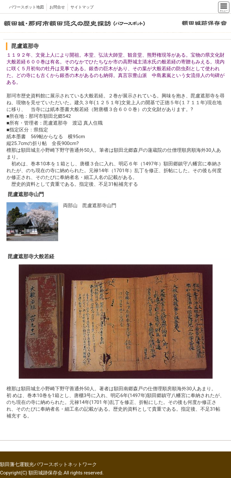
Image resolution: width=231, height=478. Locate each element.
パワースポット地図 (26, 7)
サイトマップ (82, 7)
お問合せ (57, 7)
